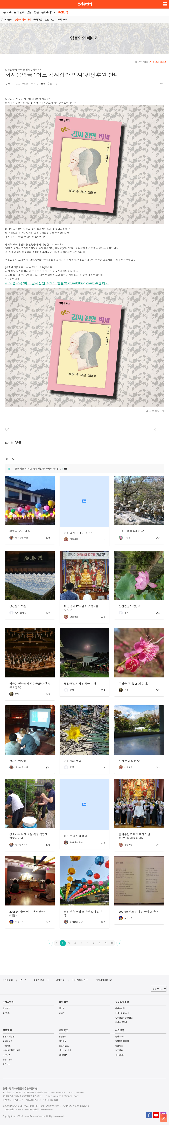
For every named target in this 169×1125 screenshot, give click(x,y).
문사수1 (9, 83)
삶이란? (62, 1008)
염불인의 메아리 (157, 61)
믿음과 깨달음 (8, 1036)
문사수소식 (120, 1036)
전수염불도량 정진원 (124, 1017)
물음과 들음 (64, 1045)
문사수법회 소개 (122, 1013)
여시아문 (62, 1041)
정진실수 (6, 1064)
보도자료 (119, 1050)
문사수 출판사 (121, 1022)
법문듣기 (62, 1036)
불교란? (62, 1013)
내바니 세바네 (65, 1050)
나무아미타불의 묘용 (11, 1050)
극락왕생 (6, 1055)
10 (112, 943)
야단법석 (143, 61)
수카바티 (6, 1013)
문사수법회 (84, 4)
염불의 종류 (7, 1059)
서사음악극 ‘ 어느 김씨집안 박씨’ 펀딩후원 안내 (62, 75)
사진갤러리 (120, 1055)
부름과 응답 (7, 1041)
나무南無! (7, 1045)
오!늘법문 (63, 1055)
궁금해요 (119, 1045)
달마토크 (6, 1008)
